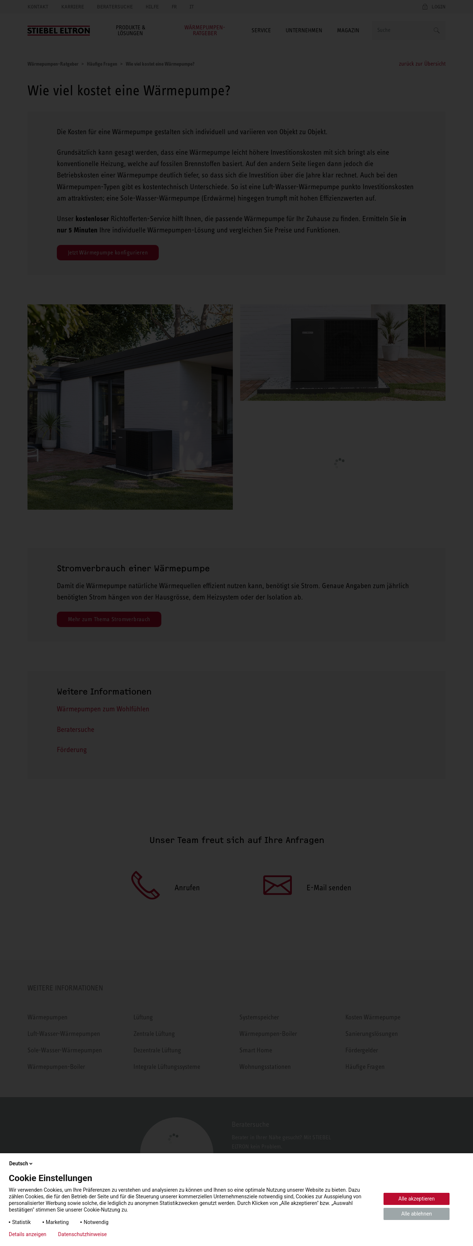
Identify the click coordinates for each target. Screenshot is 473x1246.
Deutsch (21, 1163)
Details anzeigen (27, 1234)
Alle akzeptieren (417, 1199)
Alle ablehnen (416, 1214)
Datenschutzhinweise (82, 1234)
